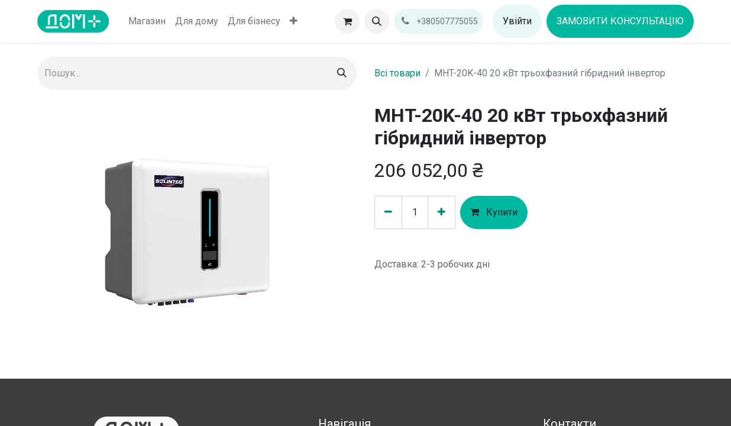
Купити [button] (493, 212)
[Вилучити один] (388, 212)
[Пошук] (342, 73)
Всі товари (397, 73)
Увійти (517, 21)
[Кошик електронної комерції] (347, 21)
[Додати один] (441, 212)
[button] (376, 21)
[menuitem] (147, 21)
